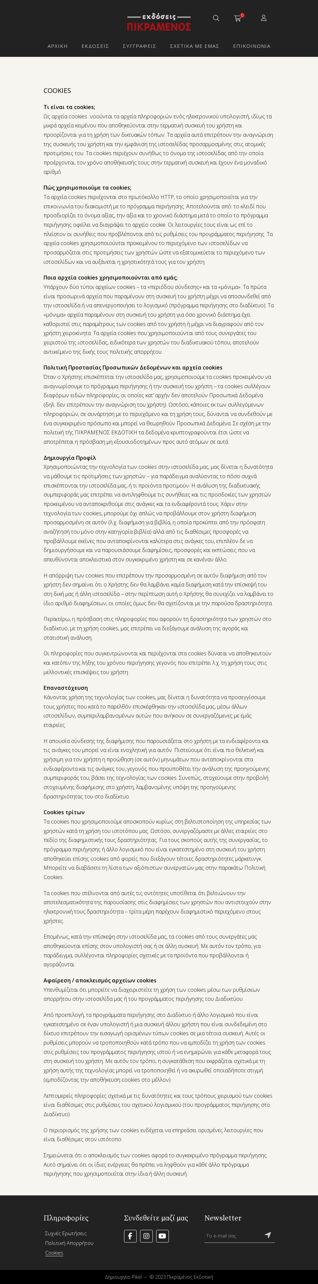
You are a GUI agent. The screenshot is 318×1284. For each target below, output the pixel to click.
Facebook (130, 1236)
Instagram (146, 1236)
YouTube (162, 1236)
